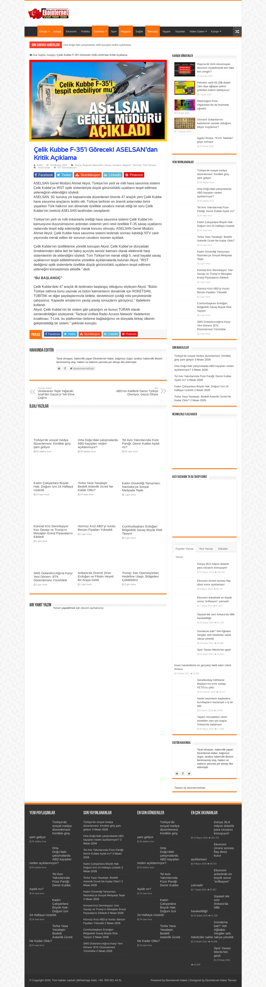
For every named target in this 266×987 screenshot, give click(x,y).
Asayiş (57, 31)
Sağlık (139, 31)
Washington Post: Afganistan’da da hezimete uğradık (213, 104)
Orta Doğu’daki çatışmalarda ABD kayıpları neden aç (93, 44)
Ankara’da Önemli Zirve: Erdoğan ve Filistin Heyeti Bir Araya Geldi (95, 576)
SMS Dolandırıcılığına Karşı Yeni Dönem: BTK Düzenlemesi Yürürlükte (53, 576)
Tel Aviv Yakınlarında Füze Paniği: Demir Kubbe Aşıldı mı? (141, 443)
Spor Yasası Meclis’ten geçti (214, 649)
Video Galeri (197, 31)
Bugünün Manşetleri (93, 165)
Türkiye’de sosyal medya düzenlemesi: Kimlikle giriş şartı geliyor (52, 443)
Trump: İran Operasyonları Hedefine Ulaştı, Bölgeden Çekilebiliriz (140, 576)
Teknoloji (152, 31)
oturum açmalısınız (92, 607)
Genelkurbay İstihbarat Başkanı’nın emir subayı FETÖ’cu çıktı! (211, 683)
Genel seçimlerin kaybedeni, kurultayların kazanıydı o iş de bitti (215, 702)
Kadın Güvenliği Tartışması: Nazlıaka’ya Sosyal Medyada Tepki (141, 486)
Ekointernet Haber (176, 980)
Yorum (179, 557)
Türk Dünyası (149, 165)
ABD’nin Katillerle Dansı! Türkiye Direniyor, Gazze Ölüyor (137, 391)
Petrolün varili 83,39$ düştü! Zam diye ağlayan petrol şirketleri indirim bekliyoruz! (214, 86)
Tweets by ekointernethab (189, 787)
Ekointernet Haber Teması (220, 980)
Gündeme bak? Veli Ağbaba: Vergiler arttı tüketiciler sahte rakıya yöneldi (214, 635)
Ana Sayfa (32, 31)
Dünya (43, 31)
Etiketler (223, 548)
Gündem (99, 31)
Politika (85, 31)
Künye (215, 31)
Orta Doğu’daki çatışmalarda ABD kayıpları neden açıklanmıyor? (98, 443)
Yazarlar (180, 31)
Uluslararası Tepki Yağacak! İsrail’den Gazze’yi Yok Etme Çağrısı (59, 393)
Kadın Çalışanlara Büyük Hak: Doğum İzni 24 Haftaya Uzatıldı (53, 486)
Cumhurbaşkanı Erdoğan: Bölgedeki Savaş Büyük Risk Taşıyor (142, 530)
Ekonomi (71, 31)
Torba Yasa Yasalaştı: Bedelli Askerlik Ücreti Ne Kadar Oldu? (95, 486)
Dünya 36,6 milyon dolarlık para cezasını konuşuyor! (224, 827)
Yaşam (166, 31)
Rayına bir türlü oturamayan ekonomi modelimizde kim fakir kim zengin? (215, 68)
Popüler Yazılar (185, 548)
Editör (40, 165)
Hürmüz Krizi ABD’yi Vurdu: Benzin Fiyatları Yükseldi (97, 527)
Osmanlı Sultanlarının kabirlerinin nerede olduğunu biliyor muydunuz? (214, 123)
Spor (114, 31)
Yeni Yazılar (206, 548)
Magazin (126, 31)
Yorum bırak (44, 167)
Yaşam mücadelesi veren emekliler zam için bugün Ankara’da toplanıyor (212, 720)
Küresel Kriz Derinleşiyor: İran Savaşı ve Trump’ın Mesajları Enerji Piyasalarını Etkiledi (53, 531)
